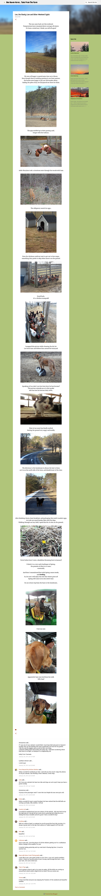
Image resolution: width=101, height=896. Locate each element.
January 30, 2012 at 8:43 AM (27, 817)
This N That (22, 867)
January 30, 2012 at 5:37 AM (27, 756)
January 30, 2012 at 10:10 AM (27, 851)
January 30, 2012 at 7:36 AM (27, 786)
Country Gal (22, 809)
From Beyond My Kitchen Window (28, 769)
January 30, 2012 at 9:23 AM (27, 827)
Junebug (21, 821)
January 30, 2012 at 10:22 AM (27, 863)
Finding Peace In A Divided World (76, 98)
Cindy (20, 799)
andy (20, 780)
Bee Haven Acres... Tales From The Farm (21, 2)
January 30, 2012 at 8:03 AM (27, 795)
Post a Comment (20, 887)
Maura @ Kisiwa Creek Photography (29, 855)
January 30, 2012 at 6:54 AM (27, 775)
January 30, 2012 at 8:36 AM (27, 805)
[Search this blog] (90, 2)
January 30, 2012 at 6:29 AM (27, 765)
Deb (20, 831)
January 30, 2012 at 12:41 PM (27, 883)
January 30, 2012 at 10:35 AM (27, 873)
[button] (15, 19)
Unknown (21, 840)
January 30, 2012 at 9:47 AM (27, 836)
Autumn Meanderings (74, 75)
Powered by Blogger (50, 894)
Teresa (21, 877)
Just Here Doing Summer (75, 53)
